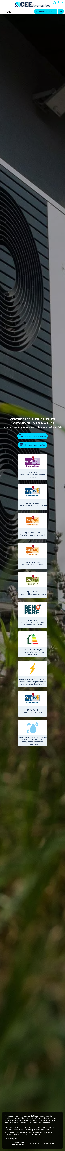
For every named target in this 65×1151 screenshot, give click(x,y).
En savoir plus (11, 1139)
